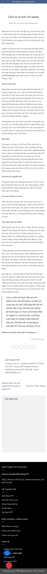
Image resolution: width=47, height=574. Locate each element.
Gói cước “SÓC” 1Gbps (35, 386)
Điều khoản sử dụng (10, 526)
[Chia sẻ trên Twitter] (21, 347)
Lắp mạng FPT (33, 23)
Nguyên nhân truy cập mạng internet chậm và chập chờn (11, 386)
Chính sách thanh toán (11, 531)
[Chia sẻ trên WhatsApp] (13, 347)
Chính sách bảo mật (10, 535)
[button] (3, 7)
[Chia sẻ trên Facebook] (17, 347)
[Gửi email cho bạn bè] (26, 347)
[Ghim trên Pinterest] (30, 347)
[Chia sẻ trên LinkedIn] (34, 347)
